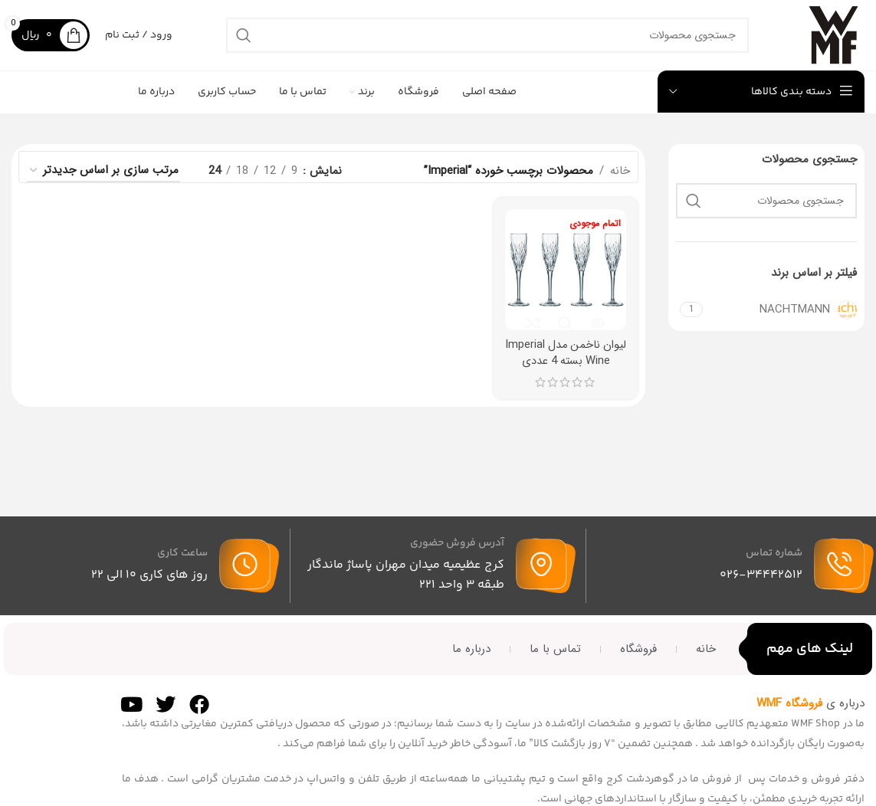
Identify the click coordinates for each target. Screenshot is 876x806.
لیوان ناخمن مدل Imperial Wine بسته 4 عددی (565, 369)
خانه (620, 180)
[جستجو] (482, 39)
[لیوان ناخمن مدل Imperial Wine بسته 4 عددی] (566, 278)
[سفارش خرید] (103, 180)
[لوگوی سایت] (828, 39)
